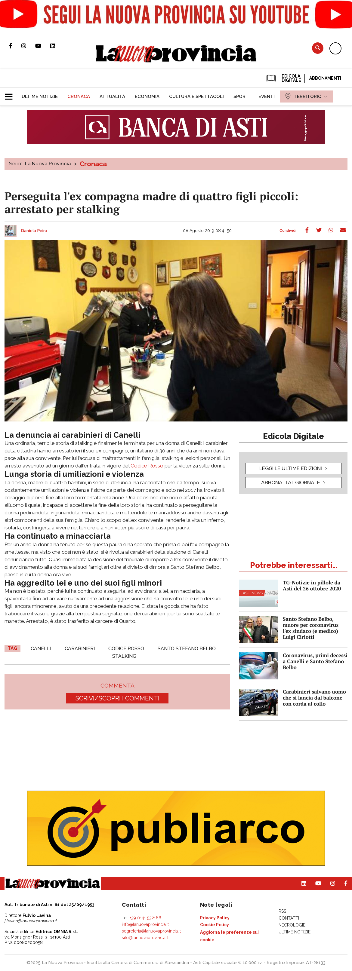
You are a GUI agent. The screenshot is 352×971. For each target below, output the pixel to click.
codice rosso (126, 648)
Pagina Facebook (15, 45)
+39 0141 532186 (145, 917)
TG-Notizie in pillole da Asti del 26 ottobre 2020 (312, 585)
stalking (124, 656)
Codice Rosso (147, 466)
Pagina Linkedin (57, 45)
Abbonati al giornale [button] (290, 482)
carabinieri (80, 648)
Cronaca (93, 164)
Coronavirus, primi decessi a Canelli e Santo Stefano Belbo (315, 661)
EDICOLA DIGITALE (283, 78)
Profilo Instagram (28, 45)
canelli (41, 648)
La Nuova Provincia (48, 164)
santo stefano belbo (187, 648)
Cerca (317, 48)
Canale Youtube (42, 45)
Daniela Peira (34, 230)
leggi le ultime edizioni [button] (290, 468)
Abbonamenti (325, 78)
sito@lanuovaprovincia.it (145, 937)
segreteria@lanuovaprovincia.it (151, 931)
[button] (11, 94)
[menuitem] (39, 96)
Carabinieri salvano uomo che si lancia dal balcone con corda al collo (314, 697)
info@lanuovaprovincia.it (145, 924)
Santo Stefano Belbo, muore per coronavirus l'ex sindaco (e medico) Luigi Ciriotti (310, 627)
